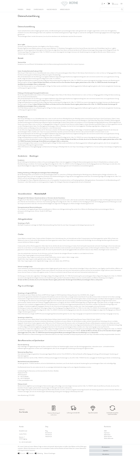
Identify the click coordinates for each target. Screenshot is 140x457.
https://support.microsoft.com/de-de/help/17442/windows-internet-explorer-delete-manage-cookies (52, 257)
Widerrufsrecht (108, 436)
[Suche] (121, 9)
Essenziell (23, 453)
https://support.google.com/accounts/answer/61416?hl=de (37, 255)
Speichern (105, 450)
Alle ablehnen (105, 454)
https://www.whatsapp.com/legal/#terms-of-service (86, 147)
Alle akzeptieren (106, 447)
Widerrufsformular (108, 438)
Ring (46, 431)
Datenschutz (107, 434)
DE (121, 4)
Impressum (107, 433)
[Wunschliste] (108, 4)
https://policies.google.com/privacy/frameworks (93, 306)
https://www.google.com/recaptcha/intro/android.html (86, 314)
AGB (105, 431)
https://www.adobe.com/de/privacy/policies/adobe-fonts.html (105, 334)
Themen (20, 9)
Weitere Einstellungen (49, 453)
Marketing (40, 453)
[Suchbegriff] (110, 9)
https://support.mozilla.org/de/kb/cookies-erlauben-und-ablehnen (42, 259)
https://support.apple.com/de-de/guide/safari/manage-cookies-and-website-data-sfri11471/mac (45, 261)
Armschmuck (65, 9)
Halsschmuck (52, 9)
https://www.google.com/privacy (111, 314)
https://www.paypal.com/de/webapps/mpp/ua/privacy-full (80, 225)
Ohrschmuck (38, 9)
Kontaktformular (23, 431)
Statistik (31, 453)
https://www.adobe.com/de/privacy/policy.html (71, 334)
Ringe (28, 9)
